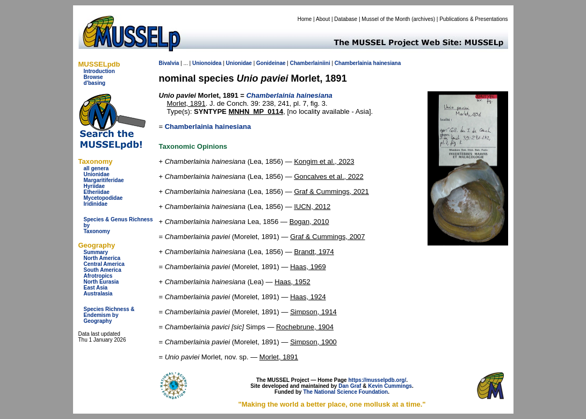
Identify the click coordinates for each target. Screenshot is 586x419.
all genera (96, 168)
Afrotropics (98, 276)
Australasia (98, 294)
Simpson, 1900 (313, 342)
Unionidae (97, 174)
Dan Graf (349, 386)
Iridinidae (95, 204)
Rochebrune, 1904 (305, 327)
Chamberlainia (353, 63)
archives (423, 19)
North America (102, 258)
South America (102, 270)
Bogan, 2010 (309, 222)
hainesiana (387, 63)
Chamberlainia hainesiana (208, 126)
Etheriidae (97, 192)
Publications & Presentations (473, 19)
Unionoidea (206, 63)
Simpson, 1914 (313, 312)
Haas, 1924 (308, 297)
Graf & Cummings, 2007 (327, 237)
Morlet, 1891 (186, 103)
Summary (96, 252)
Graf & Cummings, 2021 (331, 191)
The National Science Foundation (345, 392)
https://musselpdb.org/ (377, 380)
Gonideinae (270, 63)
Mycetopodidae (103, 198)
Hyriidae (94, 186)
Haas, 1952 (292, 282)
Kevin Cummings (390, 386)
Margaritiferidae (104, 180)
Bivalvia (169, 63)
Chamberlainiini (310, 63)
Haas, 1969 (308, 267)
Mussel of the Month (385, 19)
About (323, 19)
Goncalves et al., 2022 (328, 176)
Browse (93, 77)
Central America (104, 264)
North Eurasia (101, 282)
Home (305, 19)
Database (345, 19)
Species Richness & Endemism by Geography (109, 315)
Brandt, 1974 (314, 252)
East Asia (96, 288)
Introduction (99, 71)
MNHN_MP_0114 (255, 111)
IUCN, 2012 (312, 207)
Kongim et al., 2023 (324, 161)
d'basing (95, 83)
